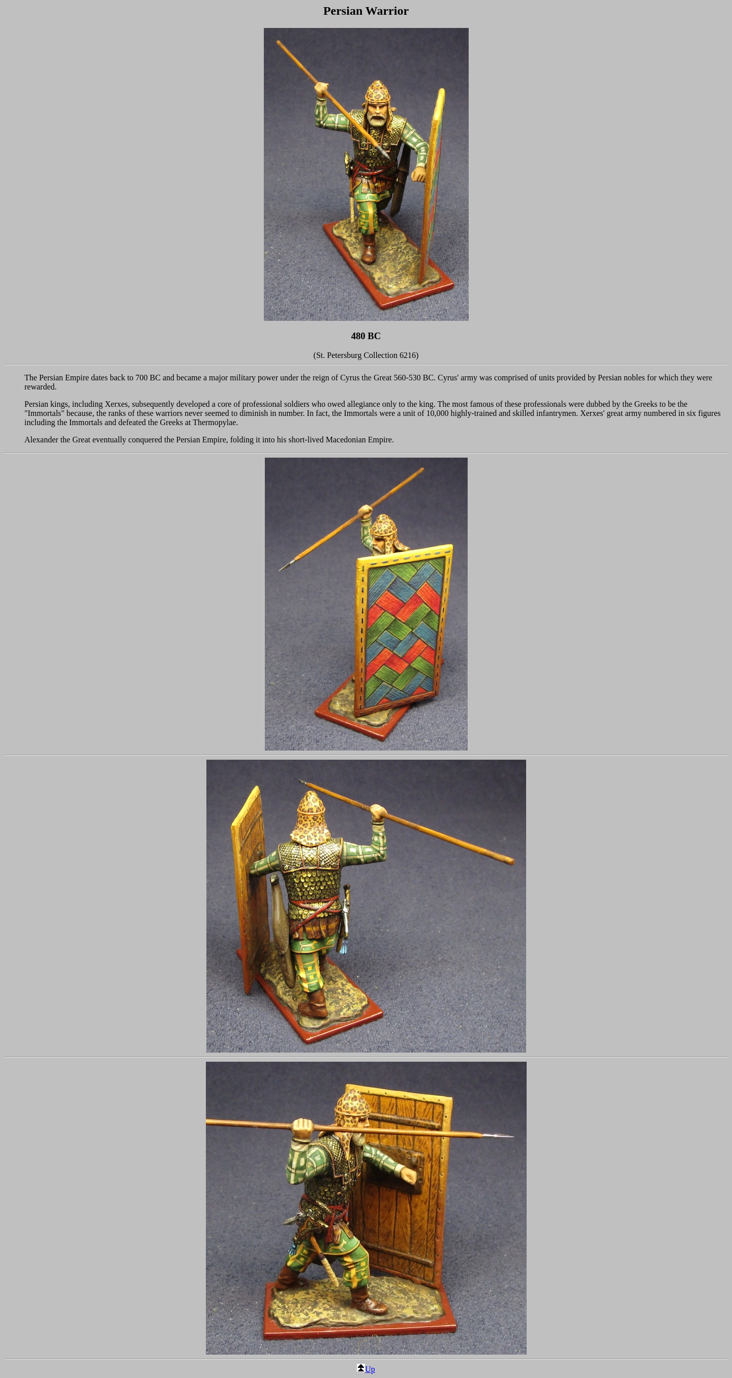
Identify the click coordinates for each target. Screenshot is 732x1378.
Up (366, 1369)
